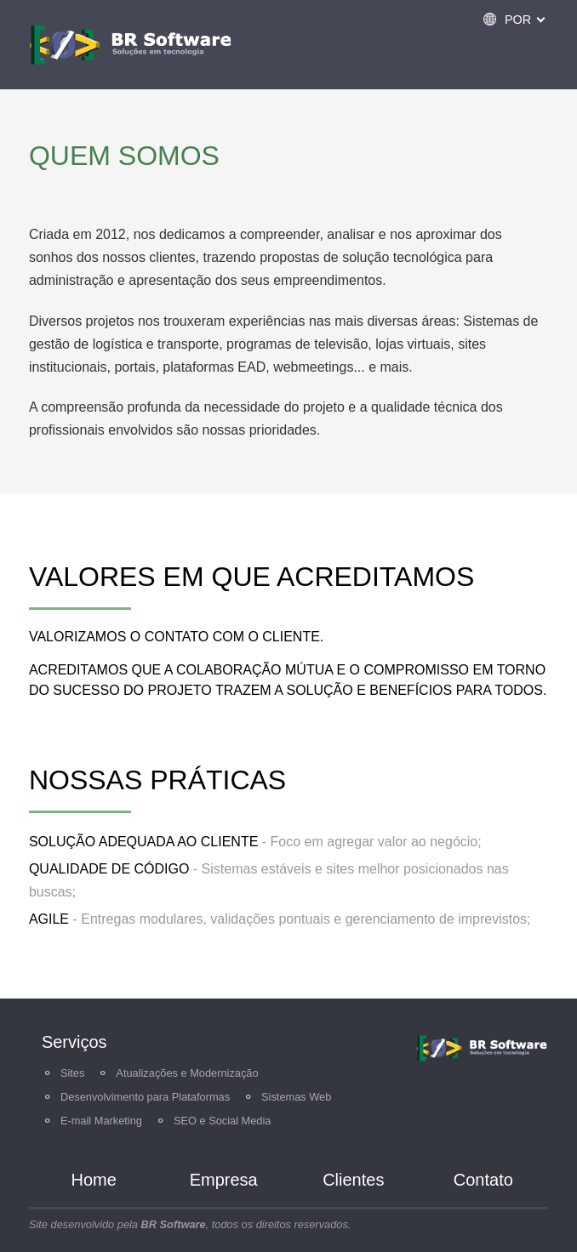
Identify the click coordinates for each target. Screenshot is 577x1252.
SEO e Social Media (222, 1120)
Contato (483, 1179)
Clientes (353, 1179)
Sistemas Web (296, 1096)
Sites (72, 1073)
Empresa (224, 1179)
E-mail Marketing (101, 1120)
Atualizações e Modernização (187, 1073)
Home (94, 1179)
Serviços (74, 1042)
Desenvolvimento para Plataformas (145, 1096)
